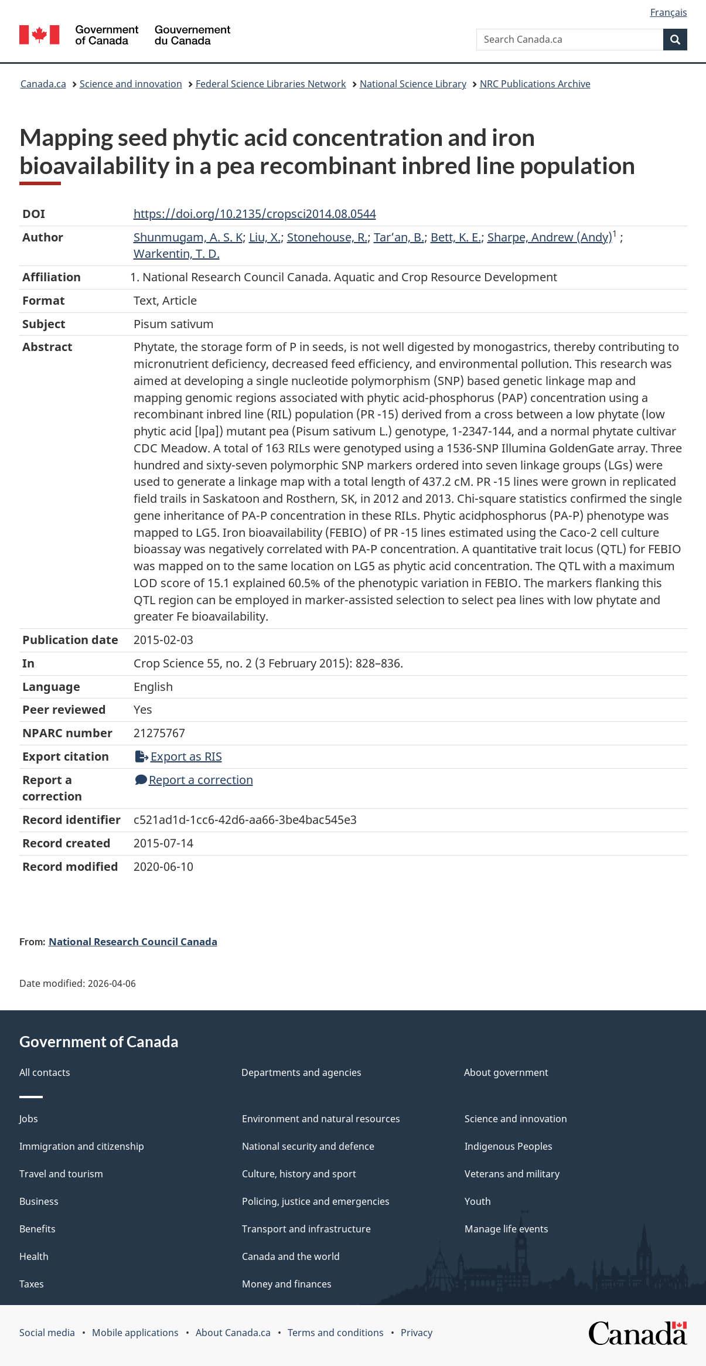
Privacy (416, 1332)
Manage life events (506, 1228)
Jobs (28, 1118)
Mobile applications (135, 1332)
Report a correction (194, 780)
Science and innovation (131, 83)
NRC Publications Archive (535, 83)
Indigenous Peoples (508, 1146)
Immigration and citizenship (81, 1146)
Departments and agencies (301, 1072)
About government (506, 1072)
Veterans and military (512, 1173)
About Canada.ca (233, 1332)
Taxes (31, 1284)
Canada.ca (43, 83)
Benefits (37, 1228)
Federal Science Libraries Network (271, 83)
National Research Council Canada (133, 941)
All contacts (44, 1072)
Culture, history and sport (299, 1173)
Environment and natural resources (321, 1118)
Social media (47, 1332)
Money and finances (287, 1284)
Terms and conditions (336, 1332)
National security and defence (308, 1146)
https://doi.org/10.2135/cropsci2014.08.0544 (255, 214)
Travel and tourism (61, 1173)
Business (39, 1201)
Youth (478, 1201)
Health (34, 1256)
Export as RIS (178, 756)
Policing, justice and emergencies (316, 1201)
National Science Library (413, 83)
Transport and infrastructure (306, 1228)
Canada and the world (291, 1256)
